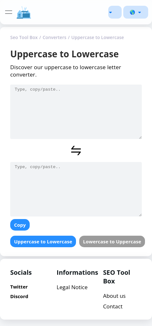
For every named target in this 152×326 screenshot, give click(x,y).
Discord (19, 296)
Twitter (19, 286)
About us (114, 295)
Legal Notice (72, 287)
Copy (20, 225)
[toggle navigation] (8, 12)
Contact (113, 306)
